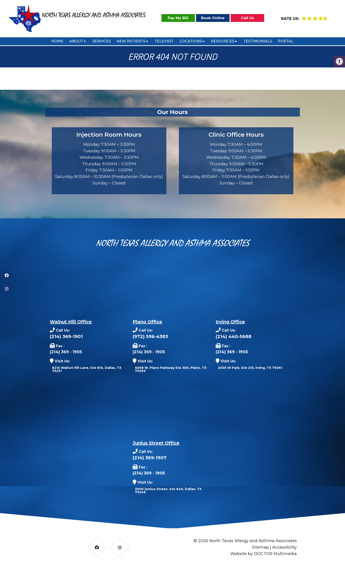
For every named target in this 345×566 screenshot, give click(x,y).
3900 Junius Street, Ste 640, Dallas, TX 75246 (168, 490)
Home (57, 41)
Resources (222, 41)
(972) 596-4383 (150, 336)
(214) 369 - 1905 (66, 352)
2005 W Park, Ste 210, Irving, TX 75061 (250, 368)
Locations (191, 41)
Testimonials (257, 41)
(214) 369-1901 (66, 336)
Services (101, 41)
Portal (285, 41)
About (76, 41)
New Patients (131, 41)
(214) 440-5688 (233, 336)
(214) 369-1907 (150, 457)
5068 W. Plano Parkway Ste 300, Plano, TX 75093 (171, 369)
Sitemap (260, 547)
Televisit (164, 41)
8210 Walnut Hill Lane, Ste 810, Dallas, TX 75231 (86, 369)
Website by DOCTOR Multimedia (263, 553)
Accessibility (284, 547)
